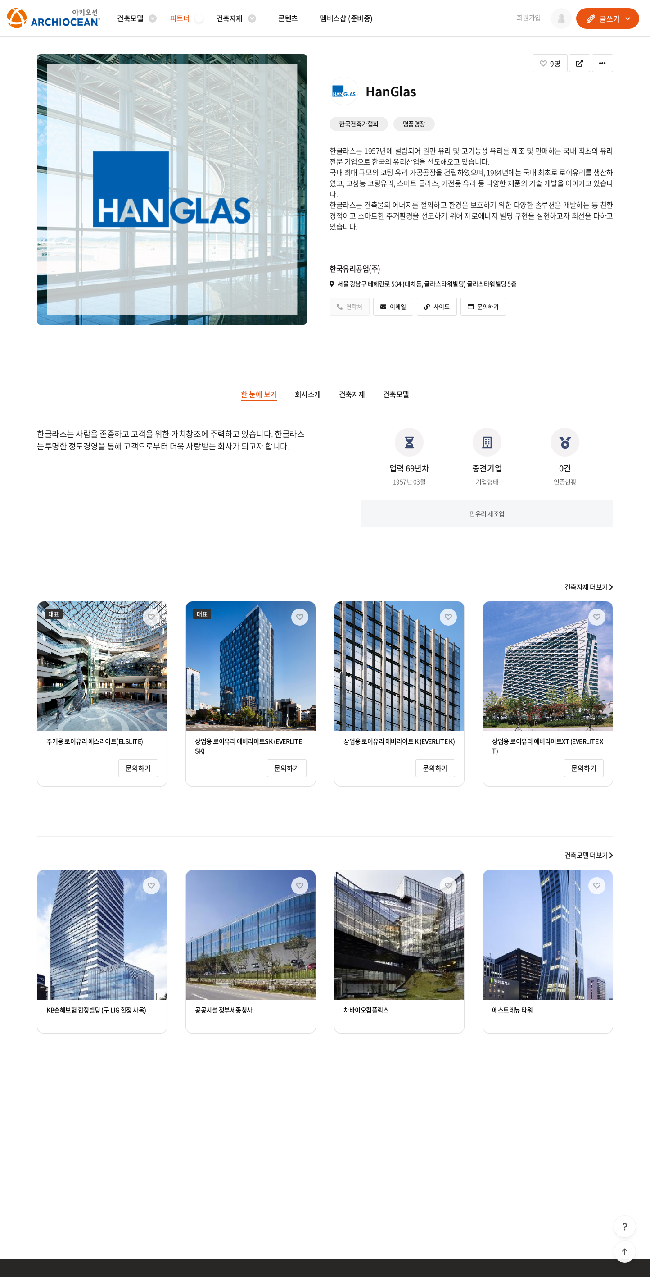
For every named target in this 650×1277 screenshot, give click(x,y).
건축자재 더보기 (588, 587)
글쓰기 (608, 18)
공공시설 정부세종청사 (224, 1009)
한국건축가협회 (359, 123)
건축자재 (230, 18)
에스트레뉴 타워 (512, 1009)
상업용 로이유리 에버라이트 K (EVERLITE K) (399, 741)
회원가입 (529, 18)
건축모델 (130, 18)
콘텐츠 (288, 18)
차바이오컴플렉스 (365, 1009)
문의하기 (138, 768)
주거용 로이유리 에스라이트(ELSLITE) (94, 741)
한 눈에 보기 (259, 394)
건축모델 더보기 (588, 855)
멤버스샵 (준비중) (346, 18)
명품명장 (414, 123)
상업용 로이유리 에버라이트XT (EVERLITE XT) (547, 746)
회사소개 (308, 394)
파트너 (180, 18)
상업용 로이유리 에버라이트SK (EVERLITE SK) (248, 746)
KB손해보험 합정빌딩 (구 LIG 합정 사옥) (96, 1009)
